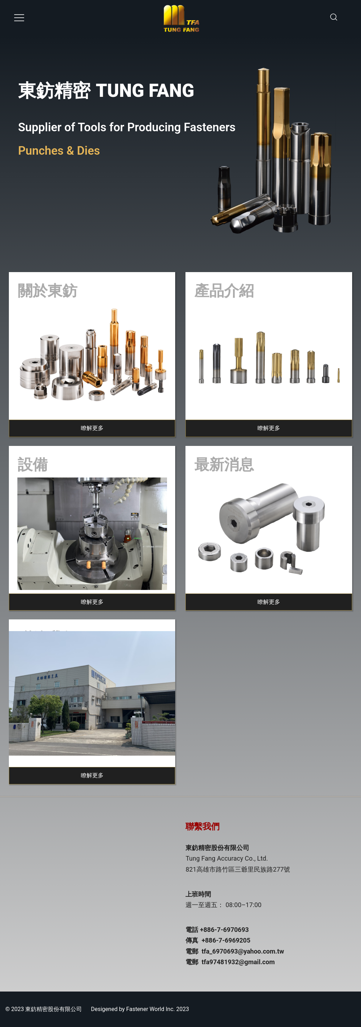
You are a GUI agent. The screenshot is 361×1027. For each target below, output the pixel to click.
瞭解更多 (92, 428)
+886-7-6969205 (225, 940)
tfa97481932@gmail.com (237, 962)
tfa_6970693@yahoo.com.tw (242, 951)
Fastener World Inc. (150, 1009)
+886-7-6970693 (224, 929)
